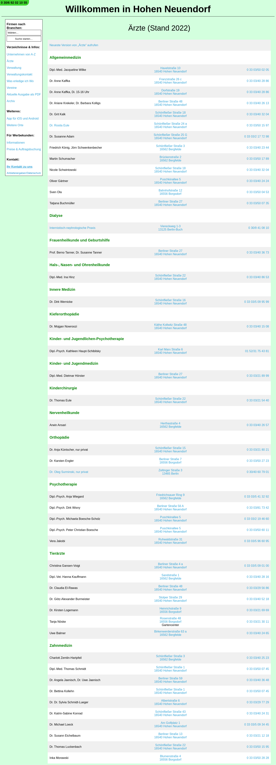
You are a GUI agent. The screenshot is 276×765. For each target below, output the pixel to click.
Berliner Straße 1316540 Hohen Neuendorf (170, 735)
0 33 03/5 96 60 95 (256, 541)
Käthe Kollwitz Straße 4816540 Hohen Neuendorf (170, 326)
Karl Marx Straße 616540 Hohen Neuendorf (170, 351)
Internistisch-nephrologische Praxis (72, 227)
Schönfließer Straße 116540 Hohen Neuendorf (170, 669)
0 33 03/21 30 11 (258, 621)
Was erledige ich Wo (20, 81)
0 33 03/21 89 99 (258, 375)
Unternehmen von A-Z (21, 54)
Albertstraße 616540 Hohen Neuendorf (170, 702)
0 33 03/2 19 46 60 (256, 518)
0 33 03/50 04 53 (258, 192)
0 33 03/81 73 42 (258, 507)
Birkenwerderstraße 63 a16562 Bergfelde (170, 633)
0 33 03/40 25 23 (258, 657)
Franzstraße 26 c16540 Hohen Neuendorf (170, 81)
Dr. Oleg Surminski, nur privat (69, 471)
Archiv (11, 101)
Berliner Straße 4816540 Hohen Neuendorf (170, 103)
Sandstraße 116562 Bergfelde (170, 577)
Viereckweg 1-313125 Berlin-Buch (170, 228)
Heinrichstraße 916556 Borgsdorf (170, 610)
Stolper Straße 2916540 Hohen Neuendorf (170, 599)
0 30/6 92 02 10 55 (14, 2)
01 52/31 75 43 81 (257, 351)
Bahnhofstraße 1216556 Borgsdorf (170, 192)
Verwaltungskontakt (19, 74)
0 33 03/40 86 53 (258, 277)
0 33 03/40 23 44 (258, 147)
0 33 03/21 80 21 (258, 449)
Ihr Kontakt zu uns (20, 166)
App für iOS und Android (23, 118)
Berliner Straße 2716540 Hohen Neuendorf (170, 203)
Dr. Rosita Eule (59, 125)
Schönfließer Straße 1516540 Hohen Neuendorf (170, 449)
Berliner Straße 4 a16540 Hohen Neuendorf (170, 565)
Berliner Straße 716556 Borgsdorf (170, 461)
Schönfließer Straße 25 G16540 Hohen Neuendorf (170, 136)
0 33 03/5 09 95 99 (256, 301)
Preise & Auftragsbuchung (24, 149)
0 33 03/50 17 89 (258, 158)
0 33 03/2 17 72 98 (256, 136)
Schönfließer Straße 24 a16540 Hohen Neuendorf (170, 125)
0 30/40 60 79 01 (258, 471)
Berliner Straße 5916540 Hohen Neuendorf (170, 680)
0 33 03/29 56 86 (258, 588)
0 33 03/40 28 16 (258, 576)
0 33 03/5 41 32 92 (256, 496)
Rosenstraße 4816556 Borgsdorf (170, 620)
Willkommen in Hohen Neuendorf (138, 9)
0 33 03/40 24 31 (258, 713)
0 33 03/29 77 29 (258, 702)
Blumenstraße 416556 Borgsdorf (170, 758)
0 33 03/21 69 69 (258, 610)
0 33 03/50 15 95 (258, 746)
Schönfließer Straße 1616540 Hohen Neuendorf (170, 302)
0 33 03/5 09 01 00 (256, 565)
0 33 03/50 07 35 (258, 203)
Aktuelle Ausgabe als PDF (24, 94)
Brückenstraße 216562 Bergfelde (170, 158)
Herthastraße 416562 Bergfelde (170, 425)
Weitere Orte (15, 125)
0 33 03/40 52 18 (258, 599)
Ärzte (10, 61)
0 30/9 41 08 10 (258, 227)
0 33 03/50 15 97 (258, 125)
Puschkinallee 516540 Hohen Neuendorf (170, 181)
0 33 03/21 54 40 (258, 400)
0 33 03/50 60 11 (258, 529)
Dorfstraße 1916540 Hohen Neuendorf (170, 92)
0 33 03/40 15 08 (258, 326)
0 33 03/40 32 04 (258, 114)
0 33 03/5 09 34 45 (256, 724)
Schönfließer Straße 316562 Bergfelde (170, 147)
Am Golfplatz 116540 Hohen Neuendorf (170, 724)
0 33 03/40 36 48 (258, 680)
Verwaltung (14, 67)
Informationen (16, 142)
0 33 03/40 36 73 (258, 252)
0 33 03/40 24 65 (258, 633)
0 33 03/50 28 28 (258, 757)
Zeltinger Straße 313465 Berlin (170, 472)
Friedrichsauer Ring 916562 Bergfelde (170, 496)
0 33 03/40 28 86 (258, 80)
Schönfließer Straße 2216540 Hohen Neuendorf (170, 277)
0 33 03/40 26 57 (258, 425)
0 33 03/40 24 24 (258, 181)
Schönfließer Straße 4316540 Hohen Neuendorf (170, 713)
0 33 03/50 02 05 (258, 69)
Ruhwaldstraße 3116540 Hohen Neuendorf (170, 541)
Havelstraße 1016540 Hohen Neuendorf (170, 70)
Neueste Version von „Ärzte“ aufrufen (74, 45)
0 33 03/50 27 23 (258, 460)
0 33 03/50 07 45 (258, 668)
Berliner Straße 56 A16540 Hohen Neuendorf (170, 507)
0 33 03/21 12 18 (258, 735)
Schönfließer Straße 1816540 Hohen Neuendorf (170, 114)
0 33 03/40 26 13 (258, 103)
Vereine (12, 87)
